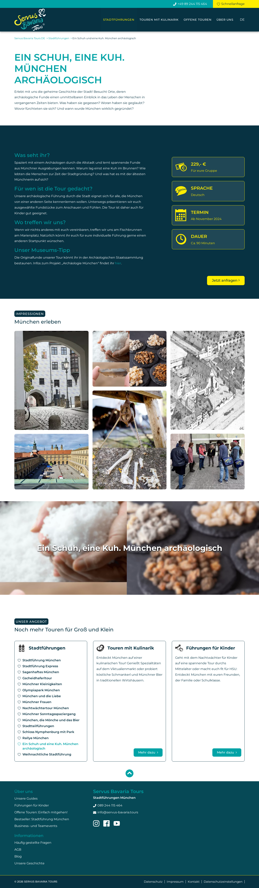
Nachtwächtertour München (45, 708)
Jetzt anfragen (224, 280)
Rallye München (35, 738)
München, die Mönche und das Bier (51, 720)
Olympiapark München (41, 690)
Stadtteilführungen (38, 726)
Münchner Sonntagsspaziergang (49, 714)
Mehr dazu (147, 752)
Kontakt (194, 881)
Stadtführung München (41, 660)
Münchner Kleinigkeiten (42, 684)
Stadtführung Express (40, 666)
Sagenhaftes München (40, 672)
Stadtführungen (118, 19)
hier (118, 263)
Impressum (175, 881)
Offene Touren (198, 19)
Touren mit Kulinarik (159, 19)
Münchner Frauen (36, 702)
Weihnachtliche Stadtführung (46, 754)
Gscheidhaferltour (37, 678)
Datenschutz (153, 881)
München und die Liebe (41, 696)
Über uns (224, 19)
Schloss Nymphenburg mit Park (48, 732)
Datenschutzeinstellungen (223, 881)
